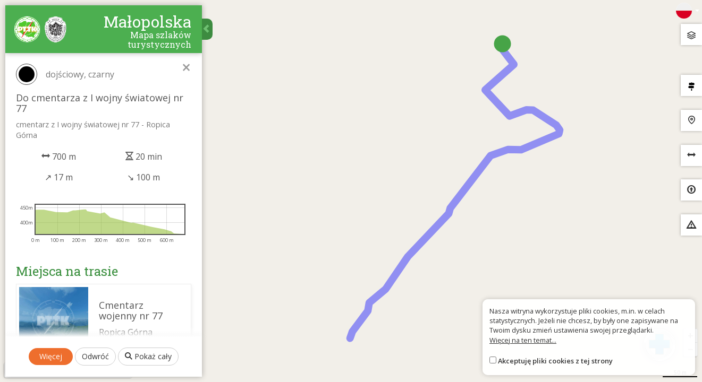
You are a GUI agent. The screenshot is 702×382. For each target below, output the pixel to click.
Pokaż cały (148, 356)
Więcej (50, 356)
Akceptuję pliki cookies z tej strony (555, 361)
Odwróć (95, 356)
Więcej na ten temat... (522, 340)
